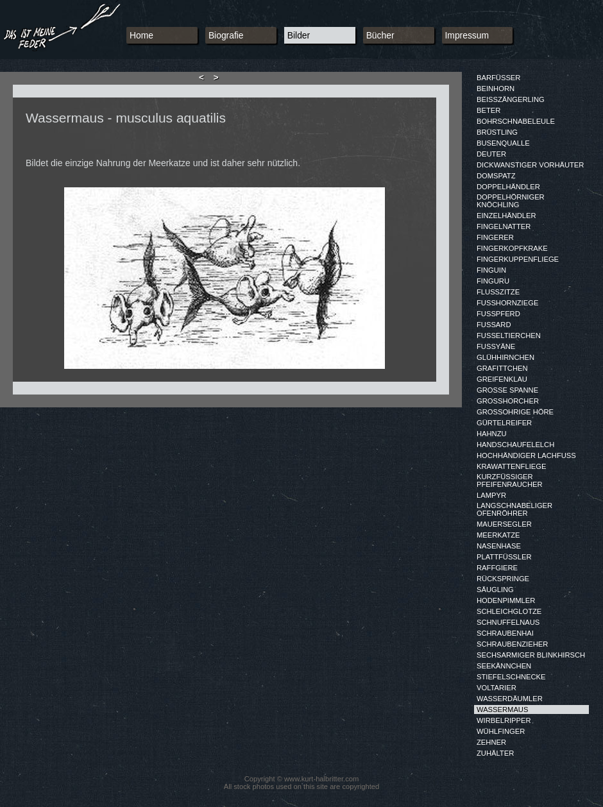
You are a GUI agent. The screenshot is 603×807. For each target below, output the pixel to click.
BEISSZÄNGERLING (511, 99)
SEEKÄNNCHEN (504, 666)
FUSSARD (494, 324)
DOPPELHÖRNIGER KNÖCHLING (511, 200)
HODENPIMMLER (506, 600)
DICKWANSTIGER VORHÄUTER (530, 165)
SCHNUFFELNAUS (508, 622)
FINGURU (493, 281)
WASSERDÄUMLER (510, 698)
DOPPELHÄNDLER (508, 187)
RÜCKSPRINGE (503, 578)
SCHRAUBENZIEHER (512, 644)
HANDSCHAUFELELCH (515, 444)
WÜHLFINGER (501, 731)
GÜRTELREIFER (504, 423)
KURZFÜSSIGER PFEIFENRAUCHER (510, 480)
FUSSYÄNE (496, 346)
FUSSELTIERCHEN (509, 335)
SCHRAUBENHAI (505, 633)
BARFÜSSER (498, 77)
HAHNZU (492, 433)
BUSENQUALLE (503, 143)
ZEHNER (491, 742)
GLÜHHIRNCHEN (505, 357)
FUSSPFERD (498, 314)
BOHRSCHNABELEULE (516, 121)
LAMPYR (491, 495)
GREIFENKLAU (502, 379)
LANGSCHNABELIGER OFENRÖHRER (514, 509)
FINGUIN (491, 270)
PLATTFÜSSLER (504, 557)
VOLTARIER (496, 688)
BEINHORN (495, 88)
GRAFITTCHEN (502, 368)
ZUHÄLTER (495, 753)
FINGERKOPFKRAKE (512, 248)
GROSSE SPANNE (507, 390)
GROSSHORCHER (508, 401)
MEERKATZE (498, 535)
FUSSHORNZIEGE (507, 303)
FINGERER (495, 237)
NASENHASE (499, 546)
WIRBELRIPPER (504, 720)
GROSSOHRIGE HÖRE (515, 412)
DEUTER (491, 154)
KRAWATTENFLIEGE (511, 466)
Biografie (226, 35)
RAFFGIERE (497, 568)
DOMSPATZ (496, 176)
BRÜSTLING (497, 132)
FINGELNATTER (504, 226)
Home (141, 35)
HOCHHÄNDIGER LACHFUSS (526, 455)
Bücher (380, 35)
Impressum (467, 35)
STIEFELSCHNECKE (511, 677)
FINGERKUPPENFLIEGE (518, 259)
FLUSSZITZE (498, 292)
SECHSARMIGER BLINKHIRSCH (531, 655)
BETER (488, 110)
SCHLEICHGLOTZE (509, 611)
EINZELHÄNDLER (506, 215)
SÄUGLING (495, 589)
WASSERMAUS (502, 709)
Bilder (298, 35)
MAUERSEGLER (504, 524)
